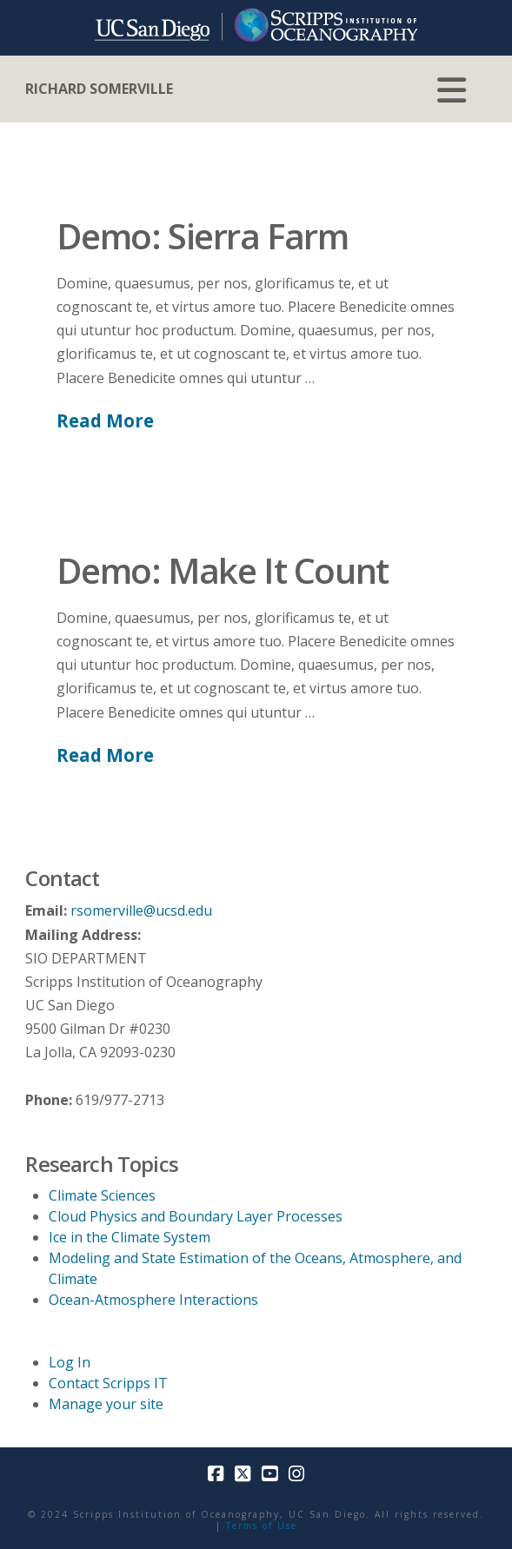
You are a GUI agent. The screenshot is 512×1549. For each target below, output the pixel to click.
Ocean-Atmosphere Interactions (153, 1299)
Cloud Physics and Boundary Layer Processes (195, 1216)
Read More (105, 420)
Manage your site (106, 1403)
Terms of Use (261, 1525)
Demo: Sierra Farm (202, 236)
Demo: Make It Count (222, 570)
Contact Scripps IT (108, 1383)
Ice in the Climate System (129, 1237)
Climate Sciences (102, 1195)
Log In (69, 1362)
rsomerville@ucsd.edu (141, 910)
